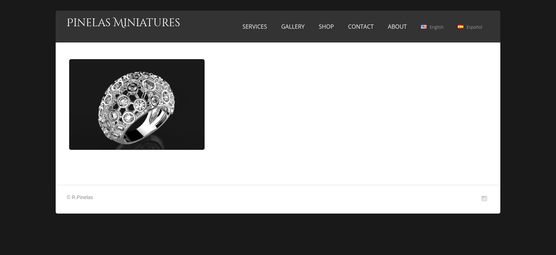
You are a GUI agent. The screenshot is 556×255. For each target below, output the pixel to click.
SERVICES (255, 26)
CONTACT (360, 26)
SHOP (326, 26)
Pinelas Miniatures (123, 23)
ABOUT (397, 26)
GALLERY (293, 26)
